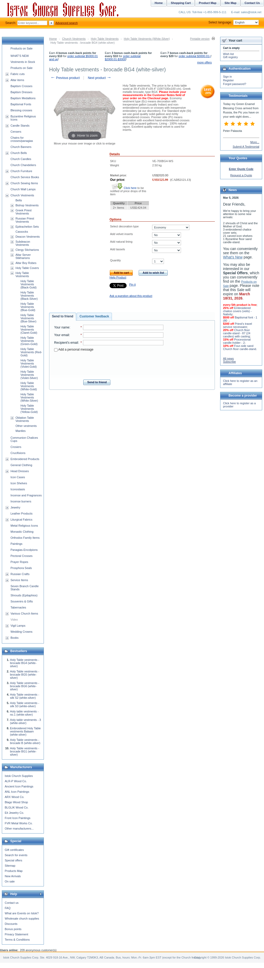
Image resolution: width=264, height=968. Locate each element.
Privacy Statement (16, 934)
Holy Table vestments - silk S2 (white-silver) (24, 696)
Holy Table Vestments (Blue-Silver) (28, 318)
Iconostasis (18, 489)
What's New (232, 257)
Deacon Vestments (27, 236)
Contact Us (252, 2)
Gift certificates (14, 849)
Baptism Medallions (23, 98)
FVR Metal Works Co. (19, 823)
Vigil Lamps (18, 625)
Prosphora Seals (21, 568)
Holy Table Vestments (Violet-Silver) (29, 375)
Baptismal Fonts (21, 104)
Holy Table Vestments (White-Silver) (147, 38)
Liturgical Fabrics (21, 519)
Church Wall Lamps (23, 189)
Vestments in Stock (23, 61)
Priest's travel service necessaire (237, 325)
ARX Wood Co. (14, 797)
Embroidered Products (25, 459)
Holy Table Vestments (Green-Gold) (29, 341)
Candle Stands (20, 125)
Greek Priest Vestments (23, 212)
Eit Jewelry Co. (14, 812)
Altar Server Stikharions (23, 256)
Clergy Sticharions (27, 249)
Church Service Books (25, 177)
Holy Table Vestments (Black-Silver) (29, 295)
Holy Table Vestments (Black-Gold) (28, 284)
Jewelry (15, 507)
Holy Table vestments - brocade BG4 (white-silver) (24, 663)
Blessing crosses (21, 110)
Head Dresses (20, 471)
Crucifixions (18, 453)
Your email (61, 335)
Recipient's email (66, 343)
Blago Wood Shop (16, 802)
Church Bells (19, 152)
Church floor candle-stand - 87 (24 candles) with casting (236, 333)
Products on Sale (22, 48)
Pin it (132, 284)
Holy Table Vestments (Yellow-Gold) (29, 408)
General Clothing (21, 465)
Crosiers (16, 446)
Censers (16, 131)
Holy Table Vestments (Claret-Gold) (28, 329)
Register (228, 80)
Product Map (207, 2)
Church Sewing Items (24, 183)
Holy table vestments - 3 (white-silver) (25, 721)
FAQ (8, 908)
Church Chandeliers (23, 165)
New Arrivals (13, 876)
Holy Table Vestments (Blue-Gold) (27, 307)
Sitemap (10, 865)
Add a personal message (73, 349)
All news (228, 358)
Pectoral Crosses (22, 555)
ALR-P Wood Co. (16, 781)
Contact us (12, 902)
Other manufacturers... (19, 828)
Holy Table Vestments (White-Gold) (28, 386)
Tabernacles (18, 607)
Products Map (14, 870)
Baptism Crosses (21, 86)
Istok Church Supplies (19, 775)
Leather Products (22, 513)
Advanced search (66, 22)
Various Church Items (24, 613)
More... (254, 142)
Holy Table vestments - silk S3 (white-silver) (24, 704)
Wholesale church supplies (22, 918)
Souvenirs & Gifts (22, 601)
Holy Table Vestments (105, 38)
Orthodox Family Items (25, 537)
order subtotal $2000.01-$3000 (123, 57)
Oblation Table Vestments (24, 419)
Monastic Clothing (22, 531)
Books (15, 637)
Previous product (65, 78)
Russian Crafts (20, 574)
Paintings (16, 543)
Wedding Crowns (22, 631)
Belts (18, 200)
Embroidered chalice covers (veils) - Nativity (237, 311)
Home (53, 38)
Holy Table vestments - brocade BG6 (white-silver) (24, 686)
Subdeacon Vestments (22, 243)
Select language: (234, 22)
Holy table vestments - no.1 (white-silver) (24, 713)
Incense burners (21, 501)
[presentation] (109, 364)
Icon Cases (18, 477)
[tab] (62, 317)
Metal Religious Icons (24, 525)
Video (14, 619)
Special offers (13, 860)
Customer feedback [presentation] (94, 316)
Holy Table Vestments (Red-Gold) (31, 352)
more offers (204, 62)
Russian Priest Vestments (24, 220)
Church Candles (21, 159)
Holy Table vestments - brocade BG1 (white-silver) (24, 751)
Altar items (17, 80)
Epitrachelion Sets (27, 226)
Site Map (230, 2)
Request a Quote (241, 175)
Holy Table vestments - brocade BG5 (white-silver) (24, 674)
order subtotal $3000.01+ (195, 56)
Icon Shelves (19, 483)
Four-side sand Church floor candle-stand (239, 347)
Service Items (19, 580)
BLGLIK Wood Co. (16, 807)
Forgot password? (234, 84)
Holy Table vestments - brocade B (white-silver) (25, 741)
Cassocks (21, 231)
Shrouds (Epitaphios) (24, 595)
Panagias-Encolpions (24, 549)
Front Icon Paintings (17, 818)
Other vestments (26, 425)
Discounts (11, 923)
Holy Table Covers (27, 268)
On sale (10, 881)
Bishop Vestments (27, 205)
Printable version (200, 38)
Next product (99, 78)
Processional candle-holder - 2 (237, 341)
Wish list (228, 54)
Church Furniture (21, 171)
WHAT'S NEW (20, 55)
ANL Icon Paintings (17, 791)
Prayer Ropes (19, 561)
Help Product (118, 277)
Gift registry (230, 57)
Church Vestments (74, 38)
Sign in (227, 76)
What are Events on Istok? (22, 913)
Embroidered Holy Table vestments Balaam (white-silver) (25, 731)
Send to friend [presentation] (62, 316)
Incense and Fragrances (26, 495)
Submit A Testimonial (246, 146)
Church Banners (21, 146)
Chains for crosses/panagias (22, 139)
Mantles (20, 430)
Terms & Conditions (17, 939)
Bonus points (13, 929)
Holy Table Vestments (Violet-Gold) (28, 363)
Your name (61, 327)
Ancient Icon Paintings (19, 786)
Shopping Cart (181, 2)
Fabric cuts (18, 74)
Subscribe (229, 361)
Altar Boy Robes (25, 263)
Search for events (16, 855)
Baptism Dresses (21, 92)
